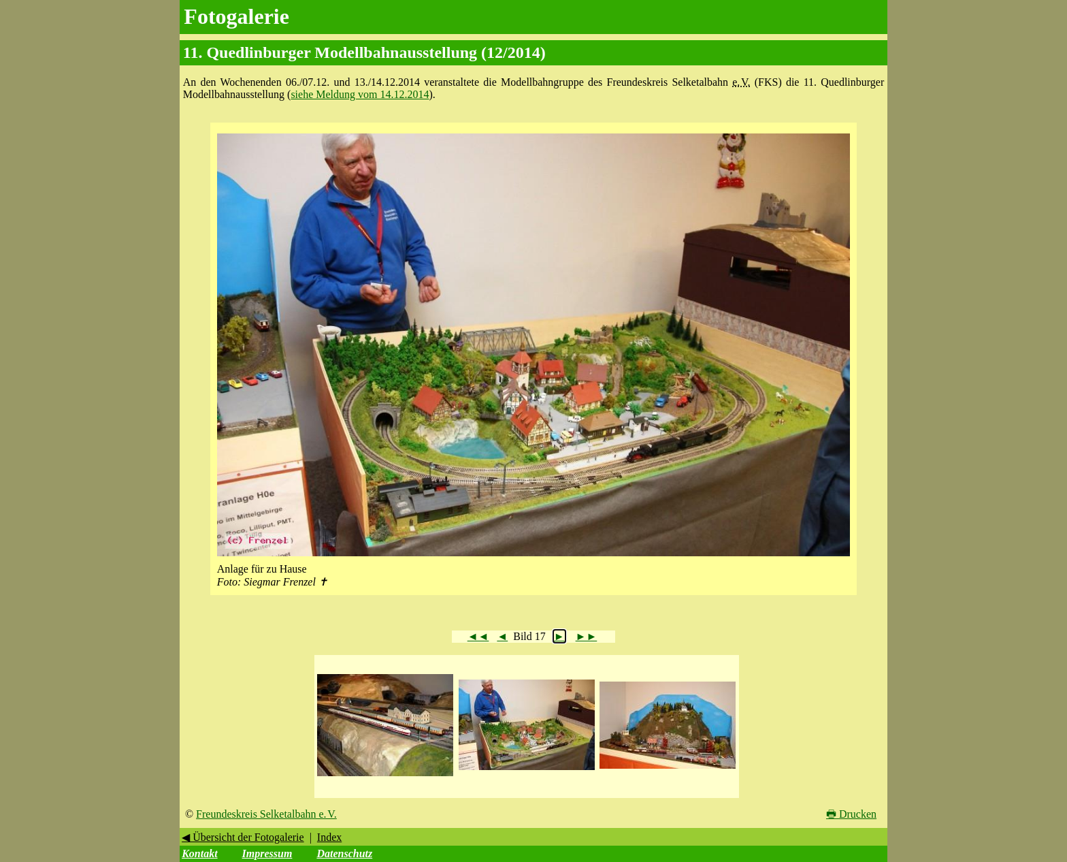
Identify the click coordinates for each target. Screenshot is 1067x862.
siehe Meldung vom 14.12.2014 (360, 94)
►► (586, 636)
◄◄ (478, 636)
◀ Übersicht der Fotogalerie (243, 837)
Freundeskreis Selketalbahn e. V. (266, 814)
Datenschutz (344, 853)
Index (329, 837)
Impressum (267, 853)
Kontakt (199, 853)
